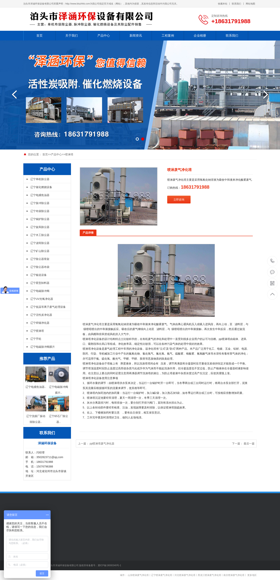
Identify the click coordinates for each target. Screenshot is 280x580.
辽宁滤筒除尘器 (39, 243)
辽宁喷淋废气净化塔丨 (162, 575)
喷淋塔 (69, 154)
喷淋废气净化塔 (92, 324)
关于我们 (71, 35)
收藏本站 (222, 3)
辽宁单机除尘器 (39, 179)
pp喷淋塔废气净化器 (102, 443)
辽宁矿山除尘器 (39, 251)
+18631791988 (272, 261)
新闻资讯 (136, 35)
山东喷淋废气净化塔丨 (139, 575)
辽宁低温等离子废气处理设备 (48, 306)
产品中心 (103, 35)
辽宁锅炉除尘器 (39, 219)
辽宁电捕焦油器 (39, 195)
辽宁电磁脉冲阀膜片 (42, 346)
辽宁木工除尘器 (39, 235)
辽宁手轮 (35, 338)
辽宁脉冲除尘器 (39, 203)
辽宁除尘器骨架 (39, 259)
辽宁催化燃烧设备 (41, 187)
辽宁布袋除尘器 (39, 211)
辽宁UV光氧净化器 (41, 298)
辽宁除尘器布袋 (39, 266)
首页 (39, 35)
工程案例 (168, 35)
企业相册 (200, 35)
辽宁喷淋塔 (37, 330)
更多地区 (252, 575)
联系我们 (236, 3)
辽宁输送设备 (38, 274)
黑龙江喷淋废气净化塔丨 (210, 575)
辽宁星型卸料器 (39, 282)
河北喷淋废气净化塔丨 (186, 575)
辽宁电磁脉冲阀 (39, 290)
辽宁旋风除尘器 (39, 227)
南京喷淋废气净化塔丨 (235, 575)
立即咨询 (178, 199)
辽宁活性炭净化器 (41, 314)
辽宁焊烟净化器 (39, 322)
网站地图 (250, 3)
